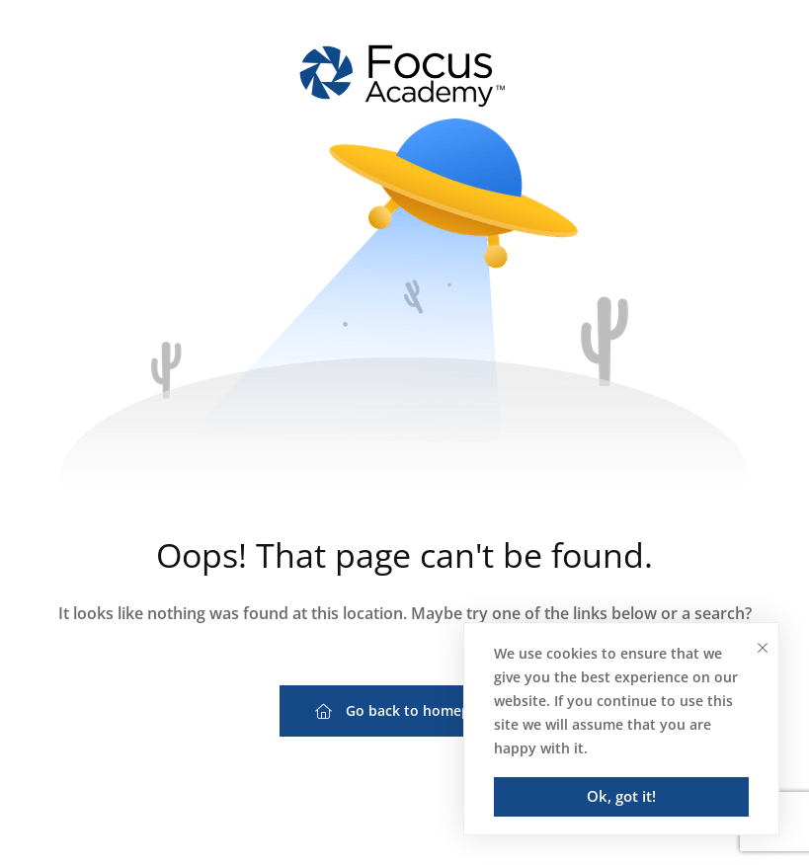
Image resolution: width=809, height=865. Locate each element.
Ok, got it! (621, 796)
